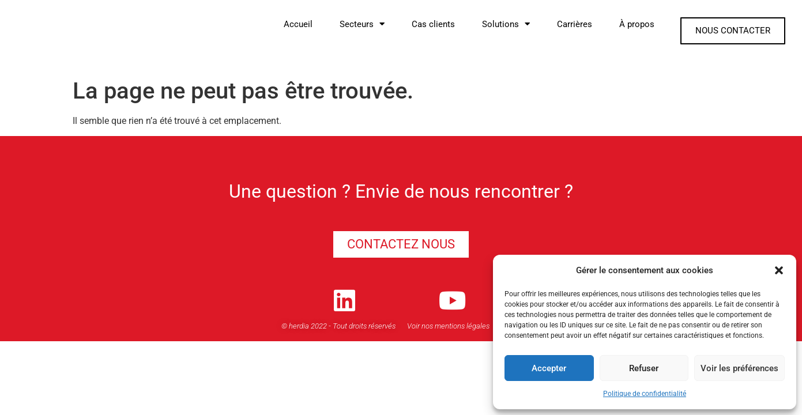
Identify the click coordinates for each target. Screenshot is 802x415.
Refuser (643, 368)
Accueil (298, 24)
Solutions (506, 24)
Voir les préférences (739, 368)
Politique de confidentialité (644, 394)
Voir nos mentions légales (448, 328)
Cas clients (433, 24)
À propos (636, 24)
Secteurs (362, 24)
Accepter (549, 368)
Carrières (574, 24)
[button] (779, 270)
